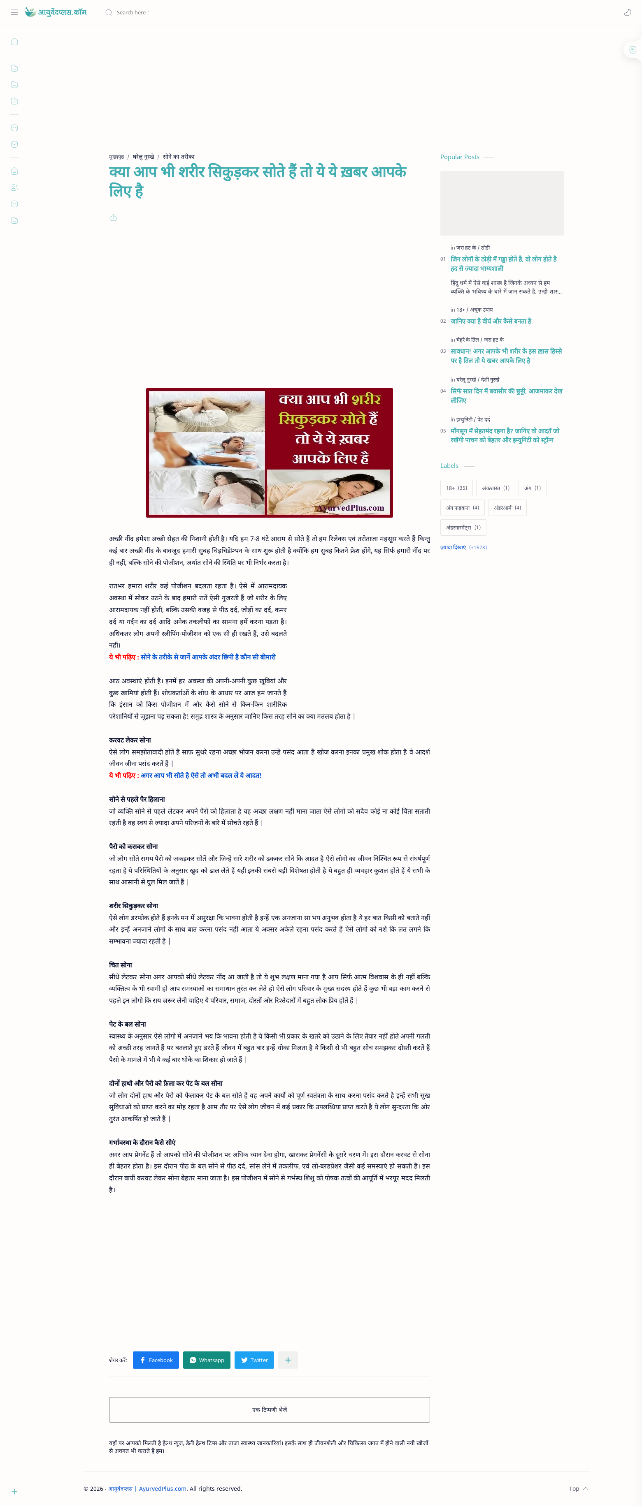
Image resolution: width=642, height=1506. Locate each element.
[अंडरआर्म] (507, 508)
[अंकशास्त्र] (495, 488)
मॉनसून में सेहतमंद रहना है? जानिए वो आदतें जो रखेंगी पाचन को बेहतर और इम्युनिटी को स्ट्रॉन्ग (505, 435)
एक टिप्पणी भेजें (269, 1409)
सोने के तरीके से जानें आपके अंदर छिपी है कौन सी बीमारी (208, 657)
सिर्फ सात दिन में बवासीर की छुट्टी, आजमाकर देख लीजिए (507, 396)
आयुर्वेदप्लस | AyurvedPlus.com (147, 1488)
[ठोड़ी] (485, 247)
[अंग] (533, 488)
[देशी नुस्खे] (490, 379)
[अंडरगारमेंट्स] (463, 527)
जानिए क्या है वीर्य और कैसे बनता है (491, 321)
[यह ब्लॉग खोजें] (171, 12)
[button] (627, 12)
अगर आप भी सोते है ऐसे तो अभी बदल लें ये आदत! (201, 775)
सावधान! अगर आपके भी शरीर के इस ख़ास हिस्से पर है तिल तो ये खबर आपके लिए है (506, 356)
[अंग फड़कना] (462, 508)
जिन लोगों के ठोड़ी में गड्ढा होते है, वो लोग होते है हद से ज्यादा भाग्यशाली (503, 264)
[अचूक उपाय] (481, 309)
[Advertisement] (321, 95)
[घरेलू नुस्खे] (468, 379)
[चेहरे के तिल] (469, 339)
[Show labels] (465, 547)
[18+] (462, 309)
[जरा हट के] (468, 247)
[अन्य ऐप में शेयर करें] (288, 1360)
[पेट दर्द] (483, 419)
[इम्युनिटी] (466, 419)
